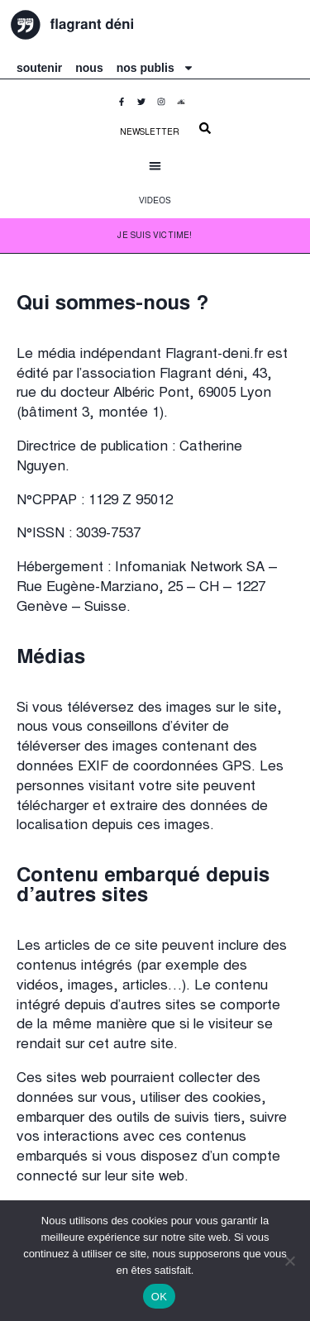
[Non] (289, 1260)
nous (89, 67)
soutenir (39, 67)
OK (159, 1296)
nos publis (155, 68)
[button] (155, 165)
